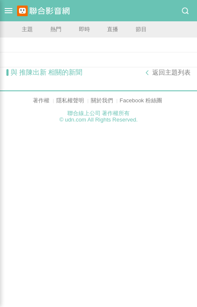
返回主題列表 (171, 72)
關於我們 (102, 100)
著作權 (41, 100)
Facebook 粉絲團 (141, 100)
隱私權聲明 (70, 100)
